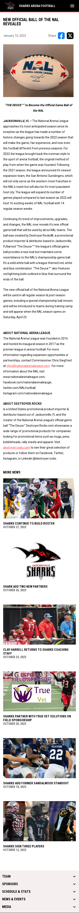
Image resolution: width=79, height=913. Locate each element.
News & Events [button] (13, 899)
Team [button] (6, 876)
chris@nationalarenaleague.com (28, 366)
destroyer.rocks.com (16, 447)
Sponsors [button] (10, 884)
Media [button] (6, 907)
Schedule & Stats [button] (16, 891)
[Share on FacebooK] (61, 35)
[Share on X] (70, 35)
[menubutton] (72, 5)
